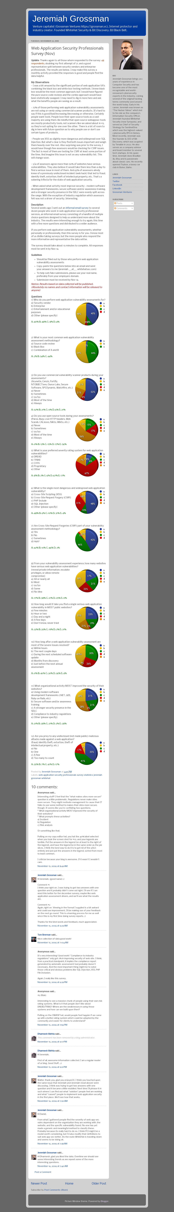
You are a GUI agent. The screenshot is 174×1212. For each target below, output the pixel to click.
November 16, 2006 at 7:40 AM (53, 1166)
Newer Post (39, 1183)
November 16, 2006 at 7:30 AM (53, 1101)
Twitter (116, 181)
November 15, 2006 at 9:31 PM (52, 1067)
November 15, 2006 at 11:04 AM (53, 943)
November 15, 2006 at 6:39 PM (52, 982)
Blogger (104, 1201)
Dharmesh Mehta (46, 1034)
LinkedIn (117, 189)
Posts (118, 203)
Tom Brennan (44, 935)
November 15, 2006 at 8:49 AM (53, 866)
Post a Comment (43, 1172)
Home (69, 1183)
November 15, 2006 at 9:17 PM (52, 1042)
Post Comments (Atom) (56, 1190)
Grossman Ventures (122, 192)
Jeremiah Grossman (70, 18)
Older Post (99, 1183)
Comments (120, 208)
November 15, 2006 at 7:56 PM (52, 1025)
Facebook (117, 185)
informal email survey (77, 208)
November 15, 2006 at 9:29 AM (53, 926)
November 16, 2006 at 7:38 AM (52, 1144)
